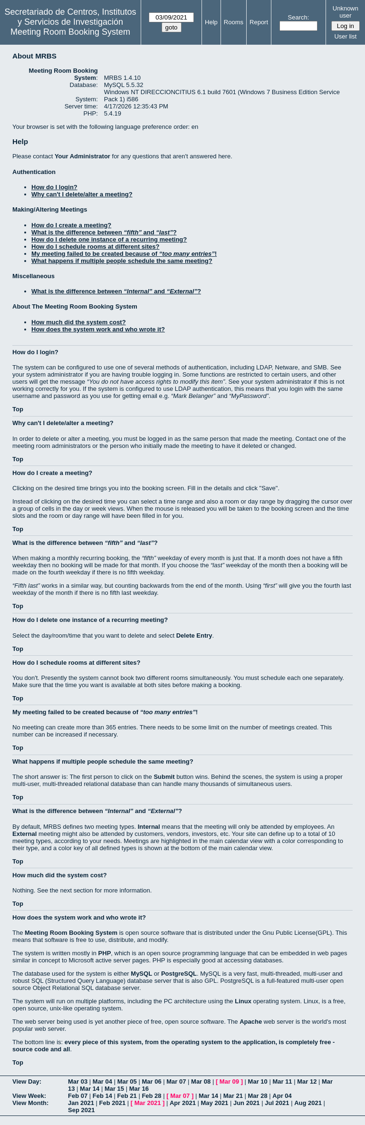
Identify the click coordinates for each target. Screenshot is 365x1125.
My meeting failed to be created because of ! (124, 253)
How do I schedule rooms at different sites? (95, 246)
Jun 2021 (246, 1102)
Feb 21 (127, 1095)
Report (259, 22)
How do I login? (54, 187)
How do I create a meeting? (71, 225)
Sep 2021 (81, 1110)
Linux (243, 1001)
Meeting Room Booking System (70, 32)
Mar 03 (77, 1081)
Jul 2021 (277, 1102)
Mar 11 (282, 1081)
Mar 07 (176, 1081)
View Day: (26, 1081)
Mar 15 (114, 1088)
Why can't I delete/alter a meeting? (82, 194)
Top (17, 409)
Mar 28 (258, 1095)
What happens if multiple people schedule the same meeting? (121, 260)
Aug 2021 (308, 1102)
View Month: (30, 1102)
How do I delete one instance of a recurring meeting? (109, 239)
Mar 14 (89, 1088)
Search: (298, 17)
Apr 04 (281, 1095)
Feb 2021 (112, 1102)
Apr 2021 (183, 1102)
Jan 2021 (81, 1102)
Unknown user (345, 12)
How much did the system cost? (78, 322)
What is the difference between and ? (104, 232)
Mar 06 (151, 1081)
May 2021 (215, 1102)
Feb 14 (102, 1095)
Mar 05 (127, 1081)
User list (345, 36)
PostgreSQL (179, 973)
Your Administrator (82, 156)
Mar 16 (139, 1088)
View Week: (29, 1095)
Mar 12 (307, 1081)
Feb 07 (77, 1095)
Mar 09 (229, 1081)
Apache (251, 1021)
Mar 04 (102, 1081)
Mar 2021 (147, 1102)
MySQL (141, 973)
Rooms (233, 22)
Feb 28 (151, 1095)
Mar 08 (201, 1081)
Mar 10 (258, 1081)
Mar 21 (233, 1095)
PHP (104, 953)
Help (211, 22)
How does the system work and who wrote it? (98, 329)
